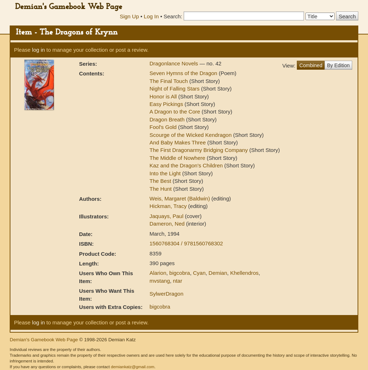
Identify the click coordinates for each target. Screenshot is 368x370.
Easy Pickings (166, 104)
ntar (177, 281)
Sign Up (129, 16)
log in (38, 50)
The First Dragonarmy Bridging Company (199, 150)
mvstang (160, 281)
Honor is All (163, 96)
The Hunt (161, 189)
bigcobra (179, 273)
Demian (217, 273)
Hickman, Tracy (169, 206)
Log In (151, 16)
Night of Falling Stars (174, 88)
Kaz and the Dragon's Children (186, 165)
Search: (173, 16)
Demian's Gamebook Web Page (68, 7)
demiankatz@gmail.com (132, 367)
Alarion (158, 273)
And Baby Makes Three (178, 142)
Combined (310, 65)
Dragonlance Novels (174, 63)
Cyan (199, 273)
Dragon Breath (167, 119)
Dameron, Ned (168, 224)
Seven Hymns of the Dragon (183, 73)
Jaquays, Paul (167, 216)
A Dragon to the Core (175, 111)
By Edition (338, 65)
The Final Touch (169, 81)
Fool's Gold (163, 127)
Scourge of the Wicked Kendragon (190, 135)
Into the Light (165, 173)
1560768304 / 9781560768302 (186, 243)
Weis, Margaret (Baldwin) (180, 198)
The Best (160, 181)
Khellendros (244, 273)
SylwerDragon (166, 294)
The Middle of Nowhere (177, 158)
